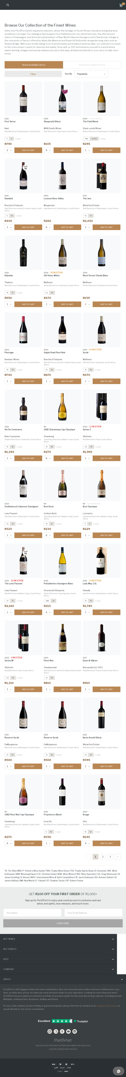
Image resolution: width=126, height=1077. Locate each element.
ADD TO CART (28, 150)
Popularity (82, 74)
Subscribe (63, 923)
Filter (33, 74)
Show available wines (33, 64)
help (6, 959)
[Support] (118, 1071)
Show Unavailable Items (92, 64)
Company (8, 969)
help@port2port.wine (106, 1005)
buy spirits (9, 949)
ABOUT (7, 979)
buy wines (9, 939)
